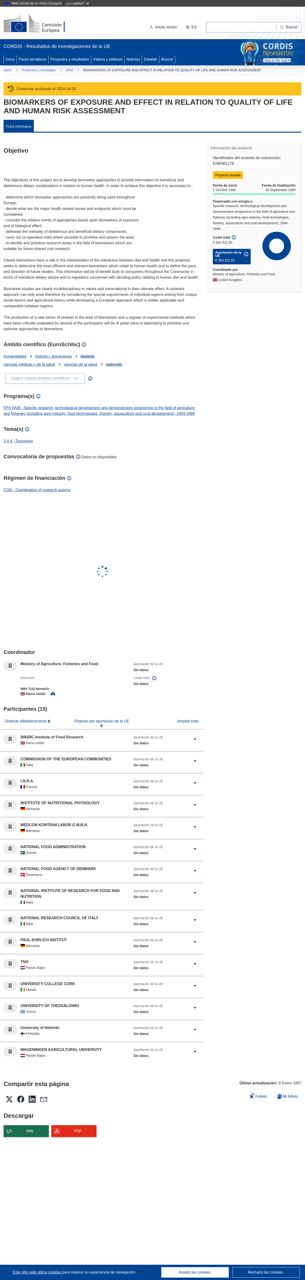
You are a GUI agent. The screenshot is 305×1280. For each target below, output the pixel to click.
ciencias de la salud (80, 364)
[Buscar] (288, 27)
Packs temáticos (32, 59)
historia (87, 356)
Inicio (10, 59)
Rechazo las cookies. (266, 1272)
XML (30, 1131)
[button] (191, 27)
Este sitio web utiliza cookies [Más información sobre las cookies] (37, 1272)
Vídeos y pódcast (107, 59)
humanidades (15, 356)
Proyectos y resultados (70, 59)
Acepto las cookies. (195, 1272)
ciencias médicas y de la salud (29, 364)
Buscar (167, 59)
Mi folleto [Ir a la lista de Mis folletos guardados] (288, 1096)
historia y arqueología (53, 356)
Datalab (150, 59)
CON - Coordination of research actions (37, 490)
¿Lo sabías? (77, 3)
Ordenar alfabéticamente (26, 721)
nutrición (114, 364)
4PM (69, 70)
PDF (77, 1131)
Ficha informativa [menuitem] (18, 126)
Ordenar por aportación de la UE (101, 721)
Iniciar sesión (163, 27)
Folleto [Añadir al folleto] (258, 1095)
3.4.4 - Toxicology (18, 441)
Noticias (133, 59)
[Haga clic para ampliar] (195, 739)
